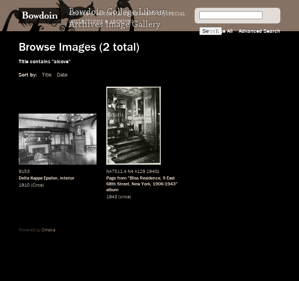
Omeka (48, 230)
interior (67, 178)
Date (62, 75)
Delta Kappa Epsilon (38, 178)
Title (46, 75)
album (112, 190)
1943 (111, 197)
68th (111, 184)
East (171, 178)
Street (123, 184)
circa (125, 197)
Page (111, 178)
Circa (37, 185)
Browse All (220, 31)
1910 (24, 185)
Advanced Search (259, 31)
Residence (150, 178)
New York (141, 184)
